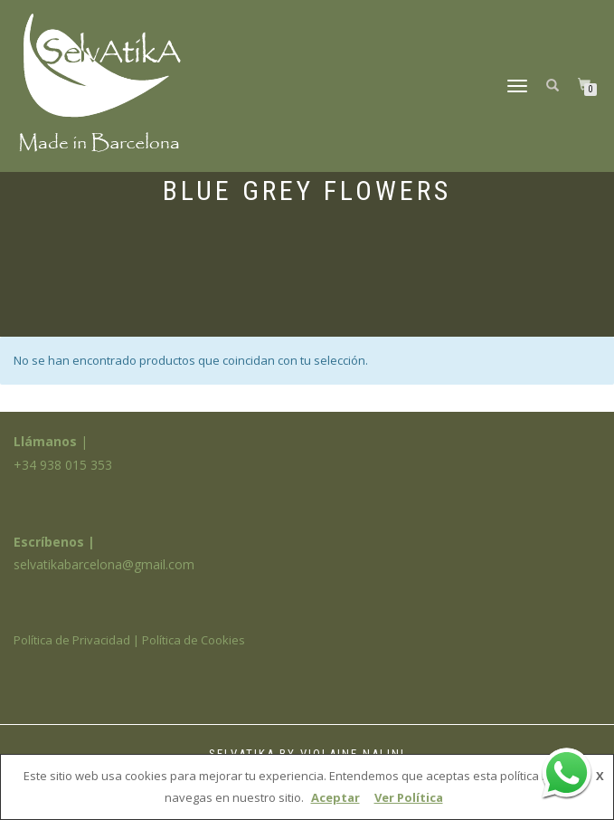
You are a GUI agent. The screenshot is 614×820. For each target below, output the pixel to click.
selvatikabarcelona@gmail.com (104, 564)
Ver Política (408, 797)
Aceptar (335, 797)
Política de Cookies (193, 640)
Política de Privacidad (72, 640)
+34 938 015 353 (63, 464)
